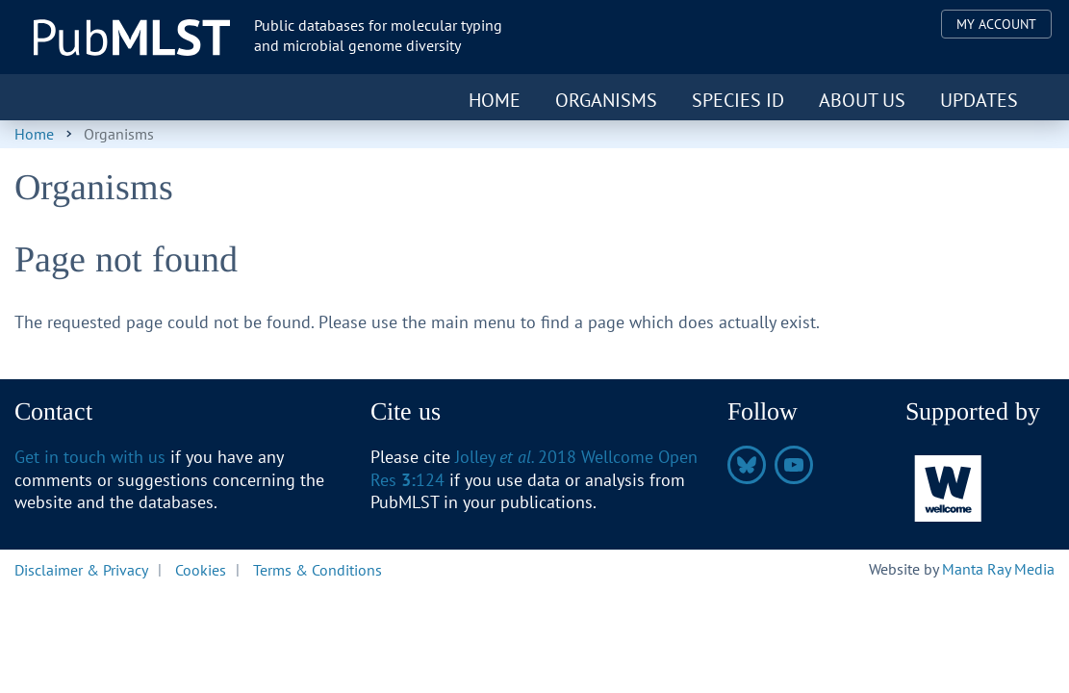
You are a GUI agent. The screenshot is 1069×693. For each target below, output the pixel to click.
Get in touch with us (89, 457)
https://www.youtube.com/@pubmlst (794, 465)
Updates (979, 100)
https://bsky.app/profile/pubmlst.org (746, 465)
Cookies (200, 568)
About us (862, 100)
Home (495, 100)
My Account (996, 24)
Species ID (738, 100)
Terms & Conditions (317, 568)
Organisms (606, 100)
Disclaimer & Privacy (81, 568)
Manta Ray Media (998, 568)
